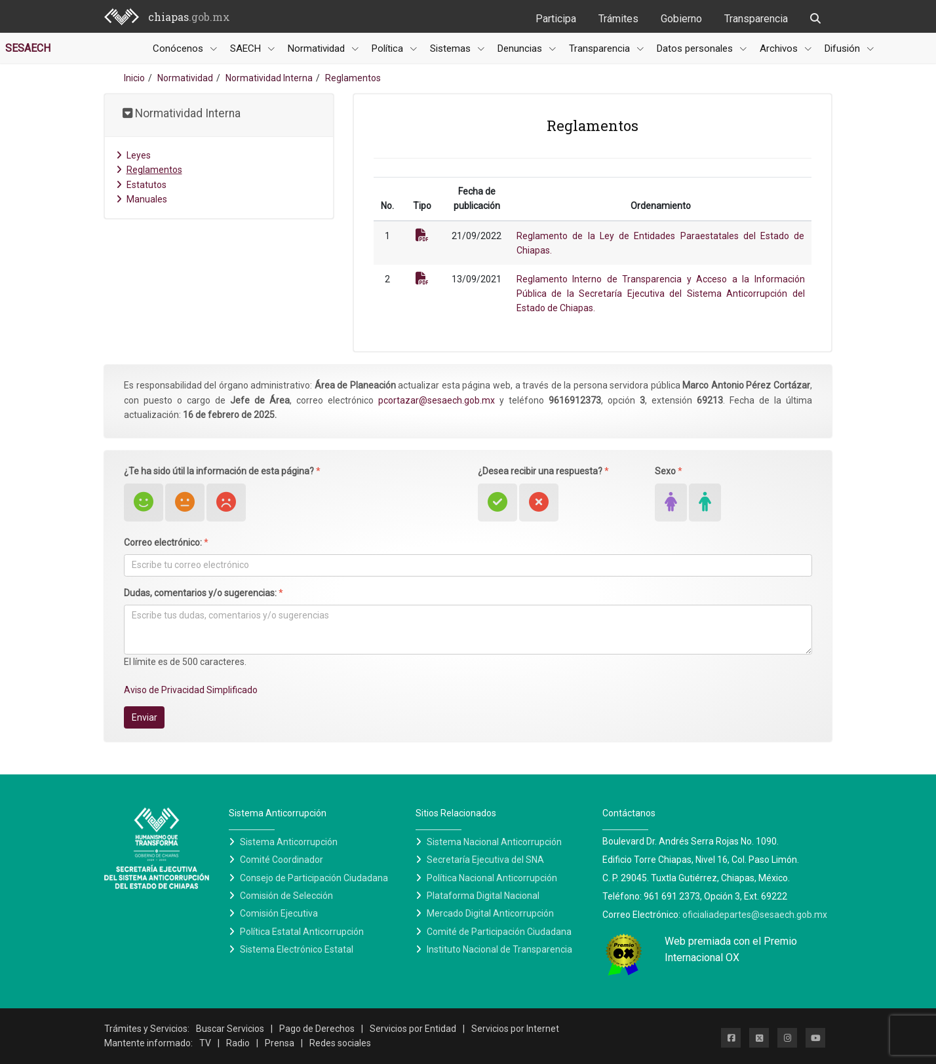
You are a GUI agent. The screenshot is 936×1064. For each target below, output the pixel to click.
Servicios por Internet (515, 1028)
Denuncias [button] (521, 48)
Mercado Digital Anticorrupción (490, 913)
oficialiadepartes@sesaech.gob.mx (754, 914)
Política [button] (389, 48)
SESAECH (27, 48)
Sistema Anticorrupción (289, 842)
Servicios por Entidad (413, 1028)
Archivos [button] (780, 48)
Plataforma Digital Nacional (483, 895)
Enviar (144, 717)
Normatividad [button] (317, 48)
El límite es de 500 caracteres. (185, 661)
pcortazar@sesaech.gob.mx (436, 400)
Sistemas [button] (451, 48)
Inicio (134, 78)
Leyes (133, 155)
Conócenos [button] (179, 48)
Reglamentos (149, 169)
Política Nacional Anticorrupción (492, 878)
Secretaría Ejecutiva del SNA (485, 859)
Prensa (279, 1043)
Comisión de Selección (286, 895)
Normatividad (185, 78)
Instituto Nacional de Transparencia (499, 949)
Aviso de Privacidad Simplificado (191, 690)
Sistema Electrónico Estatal (296, 949)
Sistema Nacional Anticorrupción (494, 842)
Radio (238, 1043)
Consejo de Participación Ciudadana (314, 878)
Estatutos (141, 185)
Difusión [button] (844, 48)
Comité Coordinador (281, 859)
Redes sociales (340, 1043)
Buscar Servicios (230, 1028)
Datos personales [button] (696, 48)
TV (205, 1043)
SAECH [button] (246, 48)
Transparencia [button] (601, 48)
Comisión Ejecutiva (279, 913)
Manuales (141, 199)
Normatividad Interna (269, 78)
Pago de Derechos (317, 1028)
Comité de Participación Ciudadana (499, 931)
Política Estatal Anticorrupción (302, 931)
